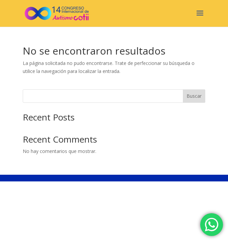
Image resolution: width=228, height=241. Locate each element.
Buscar (194, 96)
